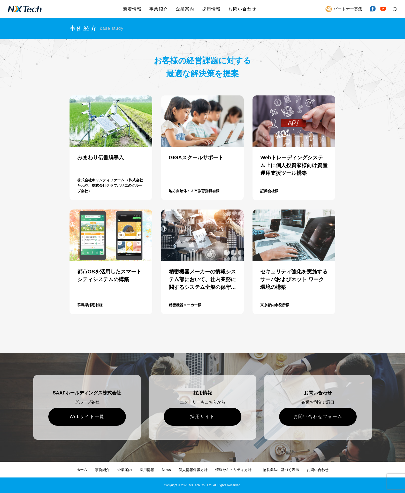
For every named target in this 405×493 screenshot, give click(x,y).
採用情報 (211, 9)
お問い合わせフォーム (317, 416)
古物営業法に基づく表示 (279, 470)
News (166, 470)
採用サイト (202, 416)
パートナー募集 (347, 9)
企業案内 (185, 9)
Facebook (372, 9)
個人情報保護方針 (193, 470)
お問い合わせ (242, 9)
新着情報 (132, 9)
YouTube (383, 9)
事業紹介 (158, 9)
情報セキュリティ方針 (233, 470)
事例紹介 (102, 470)
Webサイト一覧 (87, 416)
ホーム (82, 470)
